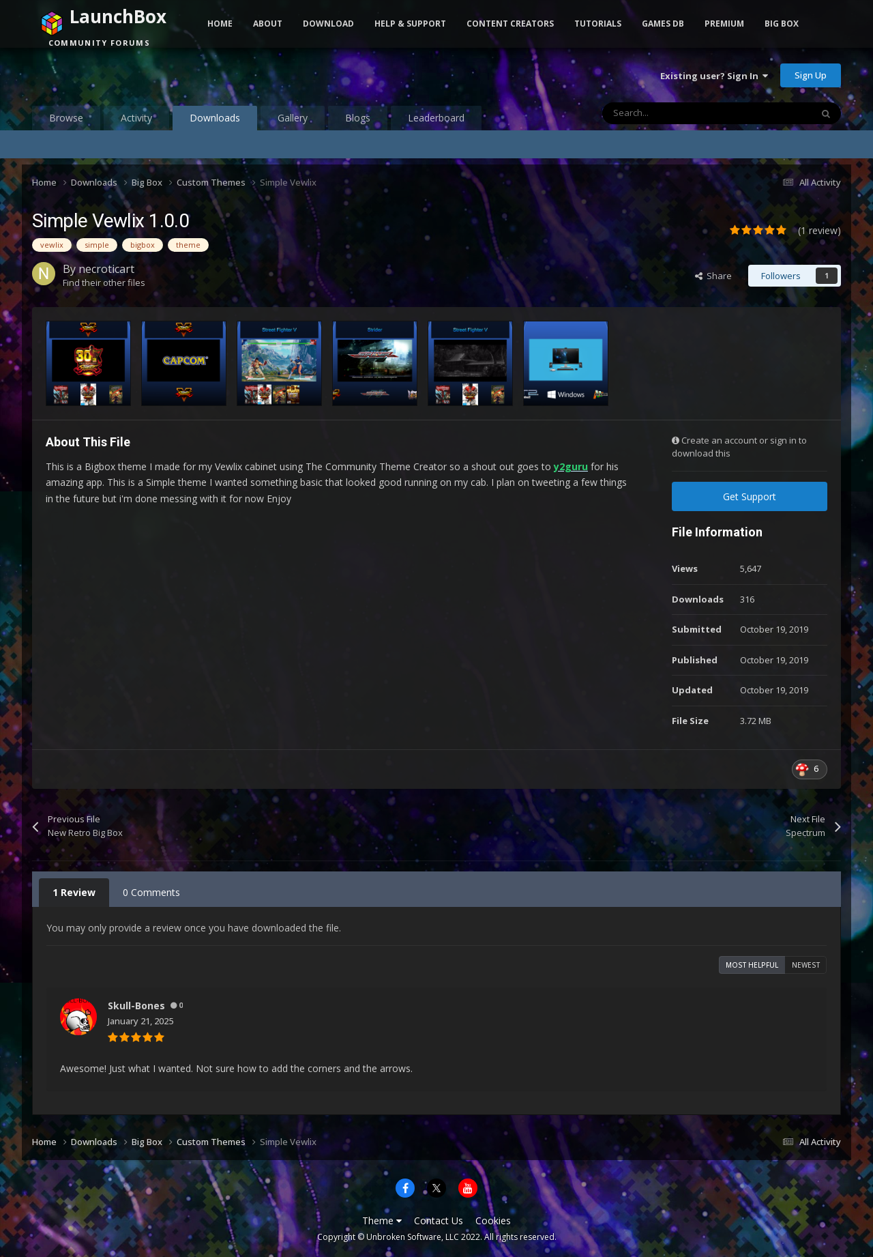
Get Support (749, 496)
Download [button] (328, 23)
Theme (382, 1220)
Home (220, 23)
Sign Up (811, 75)
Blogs (357, 117)
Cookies (493, 1220)
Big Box (782, 23)
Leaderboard (436, 117)
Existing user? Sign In (714, 76)
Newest (806, 965)
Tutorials (597, 23)
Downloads (215, 120)
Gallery (293, 117)
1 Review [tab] (74, 892)
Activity (136, 117)
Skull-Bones (136, 1005)
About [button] (267, 23)
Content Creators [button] (510, 23)
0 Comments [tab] (151, 892)
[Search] (678, 113)
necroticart (106, 268)
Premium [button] (724, 23)
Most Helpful (752, 965)
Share (713, 276)
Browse (66, 117)
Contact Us (438, 1220)
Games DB (663, 23)
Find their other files (104, 282)
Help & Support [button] (410, 23)
